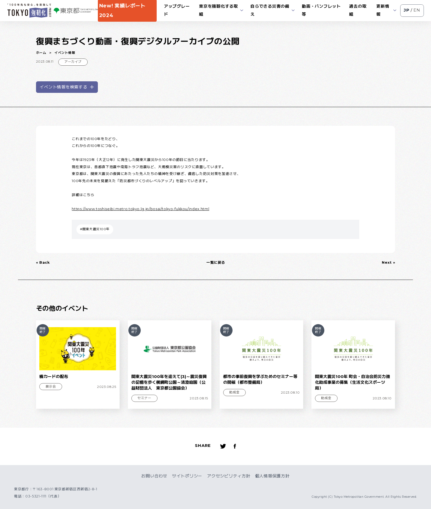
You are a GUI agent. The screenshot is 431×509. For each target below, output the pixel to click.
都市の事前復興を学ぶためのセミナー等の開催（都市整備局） (260, 379)
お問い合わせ (154, 476)
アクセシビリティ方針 (228, 476)
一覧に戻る (215, 262)
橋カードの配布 (53, 376)
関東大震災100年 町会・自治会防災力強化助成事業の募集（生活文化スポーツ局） (352, 382)
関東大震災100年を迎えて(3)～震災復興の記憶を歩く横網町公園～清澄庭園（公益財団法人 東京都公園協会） (169, 382)
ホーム (41, 53)
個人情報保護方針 (272, 476)
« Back (43, 262)
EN (416, 10)
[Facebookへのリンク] (235, 446)
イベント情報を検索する (67, 87)
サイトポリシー (187, 476)
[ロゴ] (29, 11)
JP (407, 10)
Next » (388, 262)
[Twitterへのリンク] (223, 446)
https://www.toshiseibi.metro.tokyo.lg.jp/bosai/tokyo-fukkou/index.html (140, 209)
